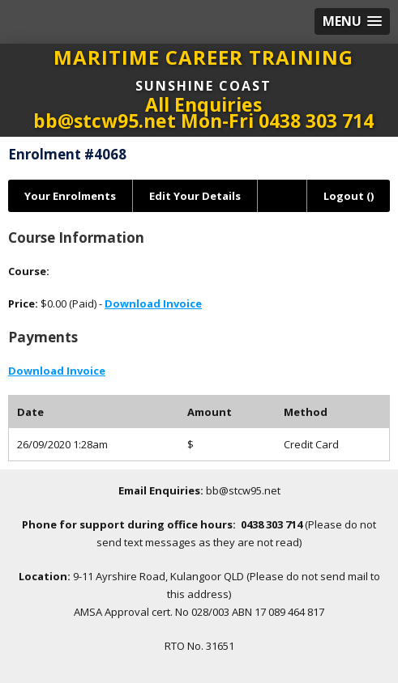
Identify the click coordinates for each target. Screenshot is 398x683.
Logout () (348, 196)
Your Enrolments (70, 196)
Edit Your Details (195, 196)
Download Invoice (153, 303)
